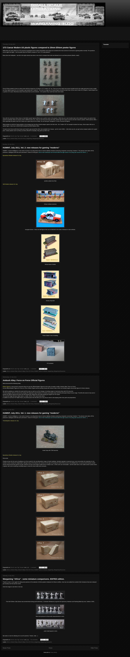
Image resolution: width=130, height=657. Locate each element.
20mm (8, 138)
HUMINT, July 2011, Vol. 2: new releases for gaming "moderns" (31, 148)
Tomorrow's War (38, 403)
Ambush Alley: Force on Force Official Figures (24, 380)
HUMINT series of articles (40, 371)
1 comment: (34, 368)
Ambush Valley (21, 371)
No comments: (34, 639)
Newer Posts (6, 648)
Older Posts (94, 648)
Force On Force (22, 138)
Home (50, 648)
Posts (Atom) (53, 652)
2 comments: (34, 401)
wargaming (29, 138)
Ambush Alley (13, 138)
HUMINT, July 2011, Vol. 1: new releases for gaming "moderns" (31, 413)
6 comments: (34, 136)
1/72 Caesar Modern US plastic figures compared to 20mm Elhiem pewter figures (39, 48)
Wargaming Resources (38, 138)
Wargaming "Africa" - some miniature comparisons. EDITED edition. (33, 579)
